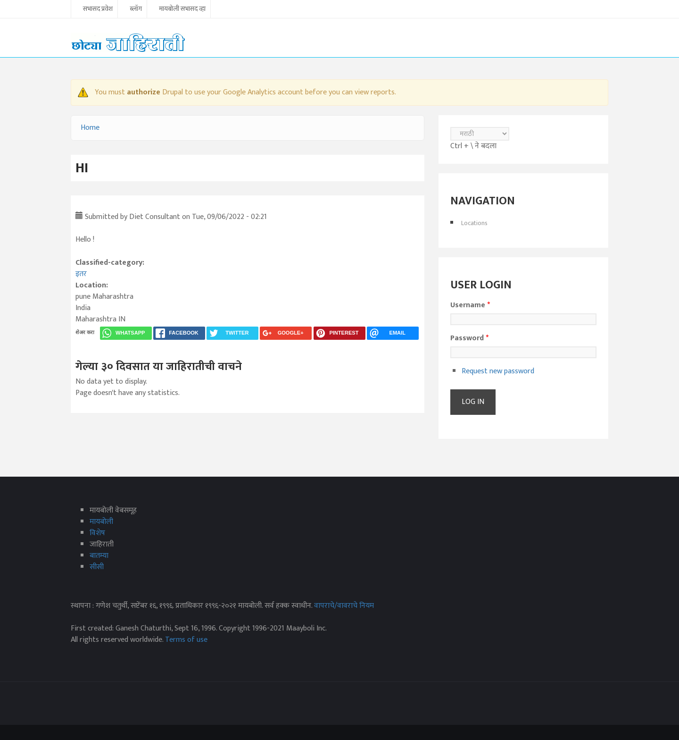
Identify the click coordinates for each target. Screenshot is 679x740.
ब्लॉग (136, 9)
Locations (474, 223)
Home (90, 127)
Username (470, 305)
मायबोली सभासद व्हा (182, 9)
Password (469, 338)
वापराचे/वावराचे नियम (344, 605)
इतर (81, 274)
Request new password (498, 371)
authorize (143, 92)
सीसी (97, 567)
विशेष (97, 533)
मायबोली (101, 521)
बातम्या (99, 555)
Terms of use (186, 639)
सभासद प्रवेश (98, 9)
